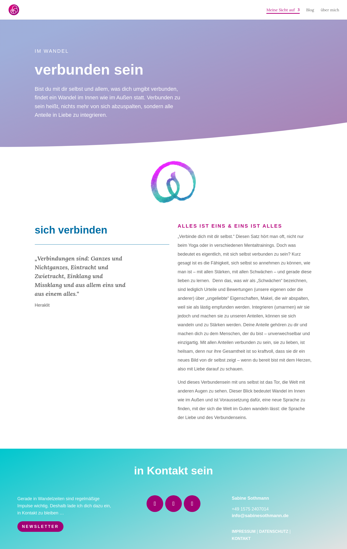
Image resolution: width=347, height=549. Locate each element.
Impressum (244, 531)
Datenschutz (273, 531)
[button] (11, 538)
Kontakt (241, 538)
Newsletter (40, 526)
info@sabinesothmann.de (260, 515)
